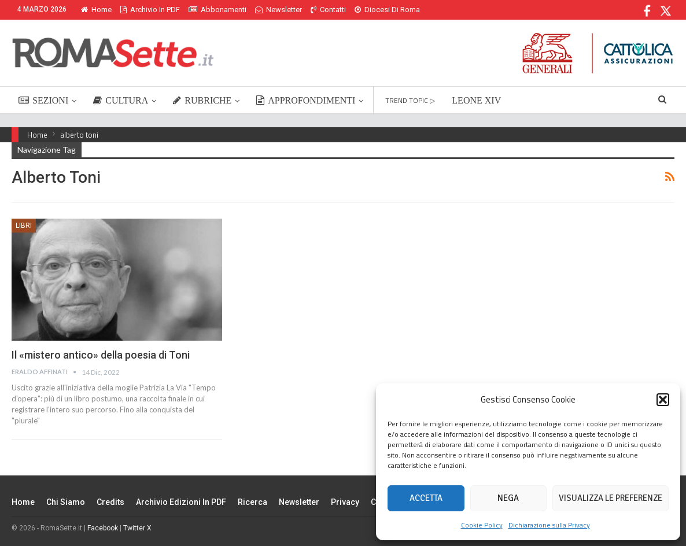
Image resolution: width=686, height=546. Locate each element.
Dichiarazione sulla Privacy (549, 524)
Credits (110, 502)
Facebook (102, 528)
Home (96, 9)
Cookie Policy (482, 524)
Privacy (345, 502)
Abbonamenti (217, 9)
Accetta (426, 498)
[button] (663, 399)
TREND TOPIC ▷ (410, 100)
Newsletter (278, 9)
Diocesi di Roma (387, 9)
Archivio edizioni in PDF (181, 502)
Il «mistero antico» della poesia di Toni (101, 355)
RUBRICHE (202, 100)
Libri (24, 226)
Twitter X (137, 528)
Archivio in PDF (150, 9)
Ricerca (252, 502)
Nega (508, 498)
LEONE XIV (476, 100)
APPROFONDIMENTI (305, 100)
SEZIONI (43, 100)
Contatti (328, 9)
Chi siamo (65, 502)
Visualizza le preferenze (610, 498)
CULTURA (120, 100)
